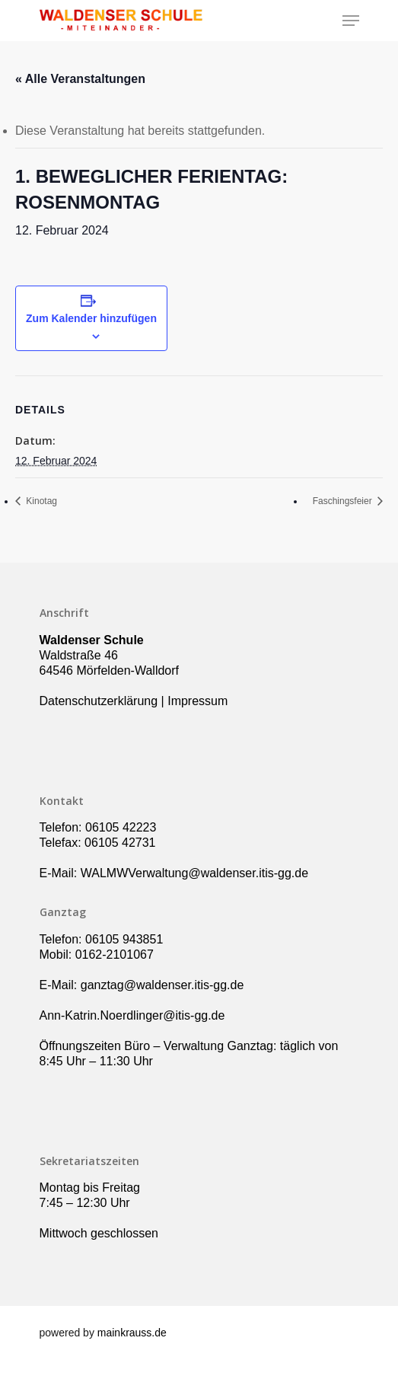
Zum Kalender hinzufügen (91, 318)
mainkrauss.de (132, 1333)
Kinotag (40, 501)
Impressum (197, 700)
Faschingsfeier (343, 501)
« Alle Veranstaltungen (80, 78)
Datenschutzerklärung (99, 700)
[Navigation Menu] (350, 20)
